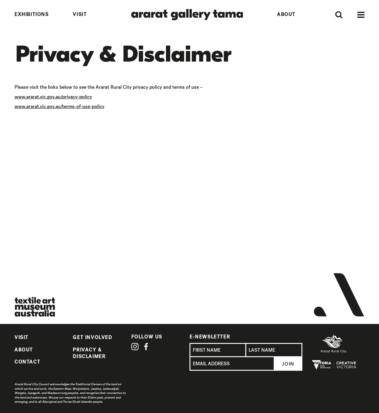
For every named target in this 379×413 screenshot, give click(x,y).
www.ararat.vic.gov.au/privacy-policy (53, 97)
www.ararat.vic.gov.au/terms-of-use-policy (59, 106)
